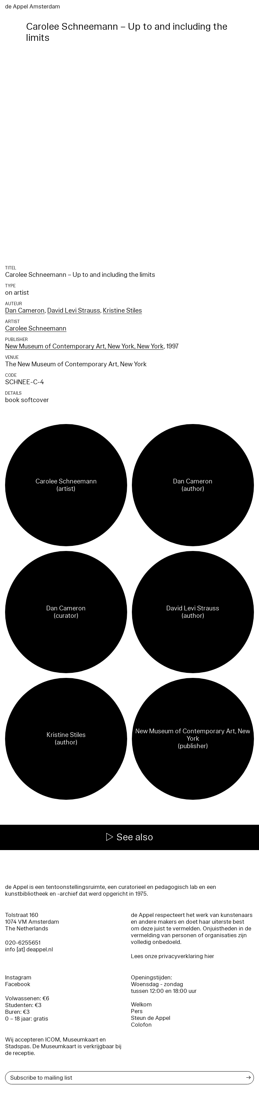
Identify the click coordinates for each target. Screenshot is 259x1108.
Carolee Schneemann (35, 328)
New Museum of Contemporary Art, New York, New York (84, 346)
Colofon (141, 1025)
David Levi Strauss (73, 310)
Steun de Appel (150, 1018)
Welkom (141, 1004)
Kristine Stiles (122, 310)
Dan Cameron (25, 310)
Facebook (17, 984)
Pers (137, 1011)
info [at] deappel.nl (29, 949)
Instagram (18, 977)
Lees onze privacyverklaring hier (172, 956)
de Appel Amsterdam (32, 6)
